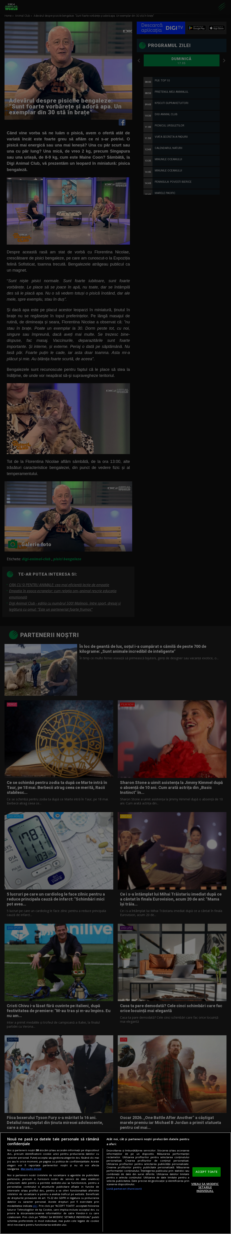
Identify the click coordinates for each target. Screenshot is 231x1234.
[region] (115, 1183)
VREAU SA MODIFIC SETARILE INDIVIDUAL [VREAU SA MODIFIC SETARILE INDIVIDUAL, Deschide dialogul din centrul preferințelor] (205, 1187)
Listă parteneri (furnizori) (124, 1188)
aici (35, 1206)
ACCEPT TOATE (207, 1172)
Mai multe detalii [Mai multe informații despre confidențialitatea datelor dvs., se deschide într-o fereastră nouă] (31, 1169)
